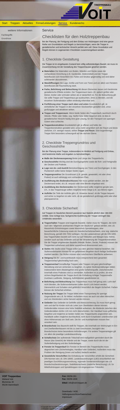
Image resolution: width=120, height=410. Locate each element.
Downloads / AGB (70, 391)
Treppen (15, 23)
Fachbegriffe (6, 35)
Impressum (67, 397)
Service (63, 23)
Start (4, 23)
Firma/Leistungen (45, 23)
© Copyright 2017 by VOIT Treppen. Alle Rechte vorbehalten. (60, 407)
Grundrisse (6, 38)
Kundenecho (77, 23)
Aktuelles (28, 23)
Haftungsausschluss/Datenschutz (76, 394)
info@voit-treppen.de (77, 383)
